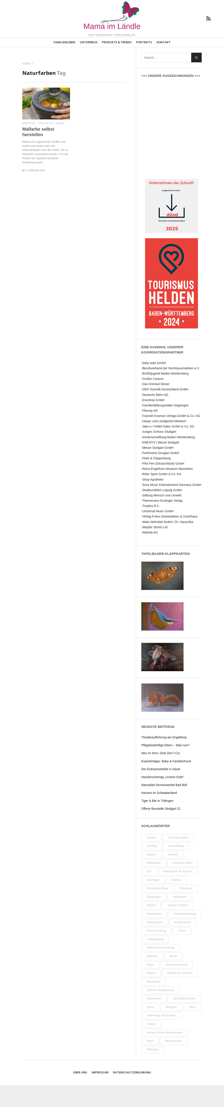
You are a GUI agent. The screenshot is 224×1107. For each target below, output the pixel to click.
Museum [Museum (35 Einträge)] (152, 978)
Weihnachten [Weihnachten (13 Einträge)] (173, 1062)
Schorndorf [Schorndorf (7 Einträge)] (154, 1020)
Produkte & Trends (117, 64)
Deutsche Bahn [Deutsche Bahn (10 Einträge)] (183, 884)
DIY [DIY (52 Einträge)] (149, 893)
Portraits (144, 64)
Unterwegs (89, 64)
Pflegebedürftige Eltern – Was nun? (165, 767)
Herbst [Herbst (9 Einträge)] (151, 927)
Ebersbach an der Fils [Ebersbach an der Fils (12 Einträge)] (177, 893)
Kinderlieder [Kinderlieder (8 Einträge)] (155, 944)
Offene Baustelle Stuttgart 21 (161, 830)
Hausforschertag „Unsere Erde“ (162, 799)
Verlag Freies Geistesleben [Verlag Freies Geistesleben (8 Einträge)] (165, 1054)
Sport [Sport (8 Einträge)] (150, 1028)
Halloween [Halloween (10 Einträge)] (180, 918)
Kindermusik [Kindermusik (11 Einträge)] (183, 944)
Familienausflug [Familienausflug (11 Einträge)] (157, 910)
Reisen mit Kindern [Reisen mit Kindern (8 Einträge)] (179, 995)
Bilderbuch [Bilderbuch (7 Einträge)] (154, 884)
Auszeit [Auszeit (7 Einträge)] (152, 876)
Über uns (80, 1094)
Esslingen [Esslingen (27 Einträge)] (153, 901)
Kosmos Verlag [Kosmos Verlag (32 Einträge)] (156, 952)
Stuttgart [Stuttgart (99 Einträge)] (171, 1028)
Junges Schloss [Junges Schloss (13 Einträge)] (177, 927)
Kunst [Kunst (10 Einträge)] (182, 952)
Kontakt (163, 64)
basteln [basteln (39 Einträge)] (173, 876)
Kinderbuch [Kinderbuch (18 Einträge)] (154, 935)
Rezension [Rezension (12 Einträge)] (154, 1003)
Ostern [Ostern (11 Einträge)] (151, 995)
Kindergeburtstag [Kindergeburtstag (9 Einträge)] (184, 935)
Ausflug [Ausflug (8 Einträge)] (152, 867)
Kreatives (29, 145)
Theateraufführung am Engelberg (163, 759)
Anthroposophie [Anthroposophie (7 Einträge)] (178, 859)
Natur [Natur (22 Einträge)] (150, 986)
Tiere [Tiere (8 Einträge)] (192, 1028)
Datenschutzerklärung (132, 1094)
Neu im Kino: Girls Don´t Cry (160, 775)
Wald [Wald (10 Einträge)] (150, 1062)
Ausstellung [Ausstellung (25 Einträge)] (176, 867)
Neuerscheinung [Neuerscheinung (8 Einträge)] (176, 986)
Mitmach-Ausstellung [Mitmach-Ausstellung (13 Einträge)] (160, 969)
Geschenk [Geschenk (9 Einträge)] (185, 910)
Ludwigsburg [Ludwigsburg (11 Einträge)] (155, 961)
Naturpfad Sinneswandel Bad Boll (164, 807)
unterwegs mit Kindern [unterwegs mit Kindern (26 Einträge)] (161, 1037)
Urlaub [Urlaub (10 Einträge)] (151, 1046)
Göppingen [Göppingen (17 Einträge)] (154, 918)
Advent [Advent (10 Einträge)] (151, 859)
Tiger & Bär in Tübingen (157, 822)
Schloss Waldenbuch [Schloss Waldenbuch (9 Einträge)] (160, 1011)
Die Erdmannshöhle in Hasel (160, 791)
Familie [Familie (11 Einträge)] (176, 901)
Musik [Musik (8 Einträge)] (173, 978)
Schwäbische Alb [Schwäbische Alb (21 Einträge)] (184, 1020)
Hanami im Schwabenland (159, 815)
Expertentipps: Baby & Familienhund (166, 783)
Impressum (100, 1094)
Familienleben (64, 64)
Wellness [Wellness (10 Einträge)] (153, 1071)
